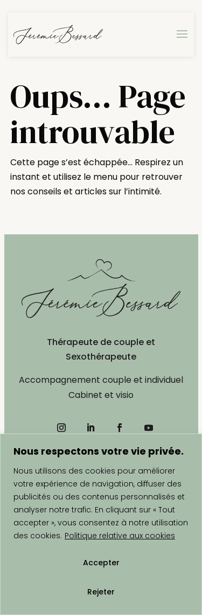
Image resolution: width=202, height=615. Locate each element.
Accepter (101, 562)
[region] (101, 524)
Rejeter (101, 591)
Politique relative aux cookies (120, 535)
